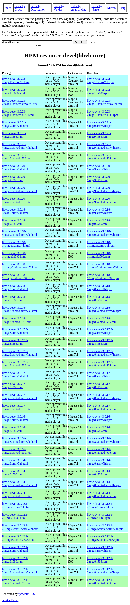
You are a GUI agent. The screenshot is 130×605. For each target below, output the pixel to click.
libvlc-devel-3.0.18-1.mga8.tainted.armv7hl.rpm (104, 309)
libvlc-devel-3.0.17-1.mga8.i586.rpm (99, 385)
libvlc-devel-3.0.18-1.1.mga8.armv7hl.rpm (101, 244)
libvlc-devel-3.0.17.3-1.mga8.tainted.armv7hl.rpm (104, 353)
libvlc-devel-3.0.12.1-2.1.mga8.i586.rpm (100, 516)
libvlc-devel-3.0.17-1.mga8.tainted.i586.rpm (101, 407)
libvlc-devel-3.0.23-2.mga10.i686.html (14, 91)
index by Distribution (38, 8)
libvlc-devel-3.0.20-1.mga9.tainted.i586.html (17, 200)
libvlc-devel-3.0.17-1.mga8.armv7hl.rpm (99, 374)
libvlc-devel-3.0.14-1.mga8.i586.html (14, 472)
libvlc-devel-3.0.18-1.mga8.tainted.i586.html (17, 320)
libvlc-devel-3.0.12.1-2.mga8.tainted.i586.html (17, 581)
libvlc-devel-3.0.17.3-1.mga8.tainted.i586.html (17, 363)
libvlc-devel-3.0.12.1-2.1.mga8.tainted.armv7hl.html (20, 527)
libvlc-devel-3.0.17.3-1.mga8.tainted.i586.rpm (101, 363)
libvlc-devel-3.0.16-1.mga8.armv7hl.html (15, 418)
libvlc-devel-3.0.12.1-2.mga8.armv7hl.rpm (100, 549)
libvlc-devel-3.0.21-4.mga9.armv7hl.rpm (99, 124)
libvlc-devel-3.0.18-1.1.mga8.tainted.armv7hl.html (20, 265)
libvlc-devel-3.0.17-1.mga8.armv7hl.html (15, 374)
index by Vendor (59, 8)
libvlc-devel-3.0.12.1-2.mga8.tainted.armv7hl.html (19, 570)
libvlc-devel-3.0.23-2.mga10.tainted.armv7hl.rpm (105, 102)
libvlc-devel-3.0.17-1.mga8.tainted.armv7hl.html (19, 396)
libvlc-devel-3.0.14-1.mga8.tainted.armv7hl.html (19, 483)
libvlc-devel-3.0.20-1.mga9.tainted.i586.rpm (101, 200)
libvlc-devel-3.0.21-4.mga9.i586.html (14, 135)
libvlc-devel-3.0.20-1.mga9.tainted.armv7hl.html (19, 189)
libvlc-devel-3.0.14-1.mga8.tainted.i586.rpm (101, 494)
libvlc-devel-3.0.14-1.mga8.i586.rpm (99, 472)
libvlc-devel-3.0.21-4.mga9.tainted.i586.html (17, 156)
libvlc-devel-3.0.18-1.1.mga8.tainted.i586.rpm (103, 276)
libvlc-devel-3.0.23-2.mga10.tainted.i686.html (18, 113)
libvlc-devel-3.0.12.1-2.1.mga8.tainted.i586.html (18, 538)
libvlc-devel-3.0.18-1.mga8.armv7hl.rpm (99, 287)
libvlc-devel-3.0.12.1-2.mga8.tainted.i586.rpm (101, 581)
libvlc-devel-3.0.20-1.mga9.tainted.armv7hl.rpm (104, 189)
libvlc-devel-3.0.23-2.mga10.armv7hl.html (15, 80)
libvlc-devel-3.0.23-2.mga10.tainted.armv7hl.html (20, 102)
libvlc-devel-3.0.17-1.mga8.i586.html (14, 385)
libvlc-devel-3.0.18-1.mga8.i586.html (14, 298)
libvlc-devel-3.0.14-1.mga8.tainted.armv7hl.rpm (104, 483)
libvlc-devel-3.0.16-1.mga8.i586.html (14, 429)
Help (122, 7)
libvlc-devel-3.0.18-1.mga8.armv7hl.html (15, 287)
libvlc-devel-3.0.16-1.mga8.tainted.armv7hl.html (19, 440)
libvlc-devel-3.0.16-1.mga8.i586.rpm (99, 429)
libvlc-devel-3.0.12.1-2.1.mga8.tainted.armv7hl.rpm (105, 527)
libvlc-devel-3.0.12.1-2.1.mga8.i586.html (15, 516)
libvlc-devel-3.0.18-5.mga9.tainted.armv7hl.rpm (104, 233)
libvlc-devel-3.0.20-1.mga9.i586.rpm (99, 178)
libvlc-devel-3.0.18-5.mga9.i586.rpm (99, 222)
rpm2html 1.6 (26, 593)
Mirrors (111, 7)
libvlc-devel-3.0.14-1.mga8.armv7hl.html (15, 461)
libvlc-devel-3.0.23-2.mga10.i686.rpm (99, 91)
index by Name (97, 8)
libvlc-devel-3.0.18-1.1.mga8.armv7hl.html (16, 244)
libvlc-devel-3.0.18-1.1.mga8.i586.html (14, 255)
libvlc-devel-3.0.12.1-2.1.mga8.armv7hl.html (16, 505)
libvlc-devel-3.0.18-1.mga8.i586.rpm (99, 298)
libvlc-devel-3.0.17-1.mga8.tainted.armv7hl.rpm (104, 396)
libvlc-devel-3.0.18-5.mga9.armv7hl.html (15, 211)
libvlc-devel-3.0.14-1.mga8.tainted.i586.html (17, 494)
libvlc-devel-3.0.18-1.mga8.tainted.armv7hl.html (19, 309)
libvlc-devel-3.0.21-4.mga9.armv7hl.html (15, 124)
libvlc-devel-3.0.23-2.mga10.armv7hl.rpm (100, 80)
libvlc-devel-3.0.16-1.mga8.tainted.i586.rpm (101, 451)
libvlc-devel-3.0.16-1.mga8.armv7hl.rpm (99, 418)
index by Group (19, 8)
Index (8, 7)
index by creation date (78, 8)
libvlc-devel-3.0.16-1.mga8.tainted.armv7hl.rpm (104, 440)
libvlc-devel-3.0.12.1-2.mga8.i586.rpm (100, 560)
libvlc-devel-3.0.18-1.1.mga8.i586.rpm (99, 255)
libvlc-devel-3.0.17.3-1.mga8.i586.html (15, 342)
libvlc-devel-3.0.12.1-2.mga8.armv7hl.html (15, 549)
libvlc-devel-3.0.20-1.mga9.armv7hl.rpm (99, 167)
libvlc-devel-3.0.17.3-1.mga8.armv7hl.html (15, 331)
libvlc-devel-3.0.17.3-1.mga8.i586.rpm (100, 342)
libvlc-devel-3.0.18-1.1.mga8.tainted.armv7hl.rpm (105, 265)
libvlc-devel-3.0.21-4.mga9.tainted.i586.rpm (101, 156)
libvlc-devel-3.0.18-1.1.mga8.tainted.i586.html (18, 276)
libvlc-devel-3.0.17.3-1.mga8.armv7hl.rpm (100, 331)
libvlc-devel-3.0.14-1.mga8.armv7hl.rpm (99, 461)
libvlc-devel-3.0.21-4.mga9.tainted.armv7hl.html (19, 146)
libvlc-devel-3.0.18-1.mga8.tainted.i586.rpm (101, 320)
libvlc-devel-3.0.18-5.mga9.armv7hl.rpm (99, 211)
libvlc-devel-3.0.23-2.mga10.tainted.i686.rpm (102, 113)
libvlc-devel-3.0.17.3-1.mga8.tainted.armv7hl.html (19, 353)
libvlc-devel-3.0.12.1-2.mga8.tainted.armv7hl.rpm (104, 570)
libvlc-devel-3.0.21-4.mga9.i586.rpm (99, 135)
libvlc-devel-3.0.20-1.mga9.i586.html (14, 178)
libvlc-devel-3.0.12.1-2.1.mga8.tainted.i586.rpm (103, 538)
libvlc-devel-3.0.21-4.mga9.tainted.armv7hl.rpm (104, 146)
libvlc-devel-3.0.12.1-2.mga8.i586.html (15, 560)
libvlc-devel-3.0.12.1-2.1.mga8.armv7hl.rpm (101, 505)
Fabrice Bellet (10, 600)
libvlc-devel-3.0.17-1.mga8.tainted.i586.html (17, 407)
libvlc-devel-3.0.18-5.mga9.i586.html (14, 222)
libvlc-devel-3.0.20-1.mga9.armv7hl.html (15, 167)
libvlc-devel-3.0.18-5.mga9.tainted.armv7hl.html (19, 233)
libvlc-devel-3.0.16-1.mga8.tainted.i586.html (17, 451)
